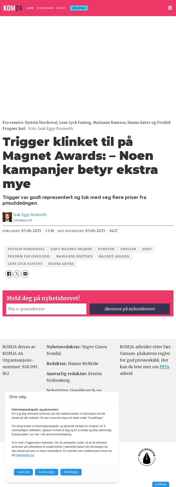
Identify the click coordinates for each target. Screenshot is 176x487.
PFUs (164, 366)
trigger (128, 249)
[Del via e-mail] (25, 274)
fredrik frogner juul (29, 256)
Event (61, 8)
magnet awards (114, 256)
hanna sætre (61, 264)
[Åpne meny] (170, 8)
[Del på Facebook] (9, 274)
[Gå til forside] (13, 8)
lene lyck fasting (25, 264)
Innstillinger (161, 484)
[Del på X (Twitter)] (17, 274)
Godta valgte (46, 472)
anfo (147, 249)
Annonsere (45, 8)
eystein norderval (26, 249)
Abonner (79, 8)
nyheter (106, 249)
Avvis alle (23, 472)
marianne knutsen (74, 256)
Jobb (30, 8)
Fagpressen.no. (25, 455)
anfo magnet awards (71, 249)
